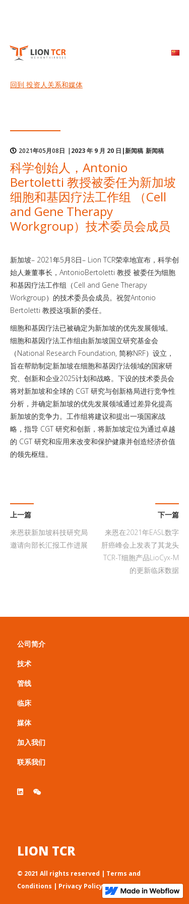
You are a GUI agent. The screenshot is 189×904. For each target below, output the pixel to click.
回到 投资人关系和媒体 (46, 84)
